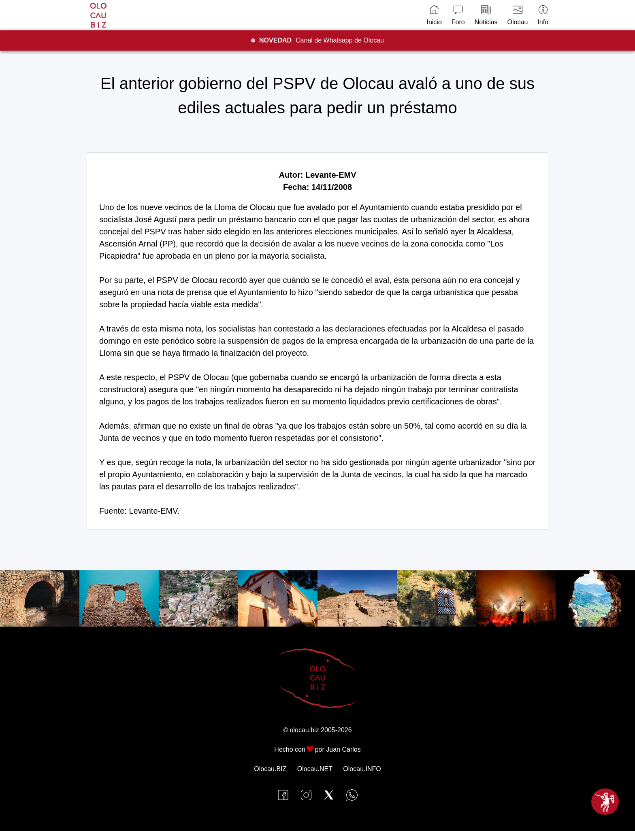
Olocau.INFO (362, 768)
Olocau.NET (314, 768)
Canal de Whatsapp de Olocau (321, 40)
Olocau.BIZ (270, 768)
